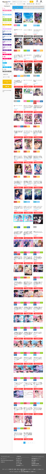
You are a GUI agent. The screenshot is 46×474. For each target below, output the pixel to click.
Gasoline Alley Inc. (27, 209)
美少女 (4, 52)
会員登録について (20, 465)
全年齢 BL (9, 18)
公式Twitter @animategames (7, 460)
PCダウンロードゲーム (28, 7)
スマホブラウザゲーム (39, 7)
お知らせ (3, 462)
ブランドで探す (6, 77)
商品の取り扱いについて (36, 465)
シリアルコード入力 (7, 82)
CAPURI (34, 58)
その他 (4, 69)
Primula (15, 32)
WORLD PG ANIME (17, 58)
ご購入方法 (18, 462)
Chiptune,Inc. (26, 83)
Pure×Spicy (35, 259)
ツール (4, 61)
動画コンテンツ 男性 (7, 47)
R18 (9, 10)
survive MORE (26, 133)
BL (3, 12)
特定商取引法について (36, 458)
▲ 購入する (18, 61)
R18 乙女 (5, 20)
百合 (4, 27)
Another (34, 108)
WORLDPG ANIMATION (27, 159)
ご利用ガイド (19, 458)
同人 (4, 17)
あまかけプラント (17, 234)
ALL (18, 7)
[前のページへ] (22, 443)
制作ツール (4, 62)
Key (24, 32)
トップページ (4, 458)
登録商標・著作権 (35, 463)
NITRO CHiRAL (35, 32)
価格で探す (5, 74)
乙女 (4, 8)
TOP (14, 9)
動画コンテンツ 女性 (7, 42)
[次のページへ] (34, 443)
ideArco (25, 108)
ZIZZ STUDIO (35, 234)
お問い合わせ (19, 460)
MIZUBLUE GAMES (27, 58)
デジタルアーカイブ (7, 22)
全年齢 (5, 10)
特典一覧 (7, 86)
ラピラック (15, 259)
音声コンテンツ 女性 (7, 31)
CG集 (4, 56)
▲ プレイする (18, 86)
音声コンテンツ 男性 (7, 37)
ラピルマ (34, 410)
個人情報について (35, 460)
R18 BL (9, 20)
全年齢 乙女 (4, 18)
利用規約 (34, 462)
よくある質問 (19, 463)
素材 (4, 65)
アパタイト (35, 184)
